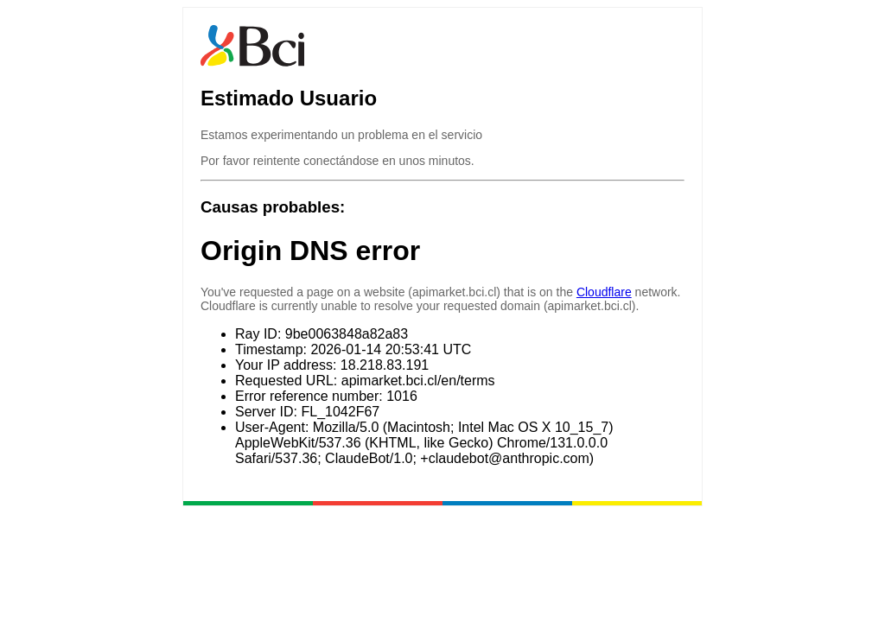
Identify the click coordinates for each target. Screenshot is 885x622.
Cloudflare (604, 292)
